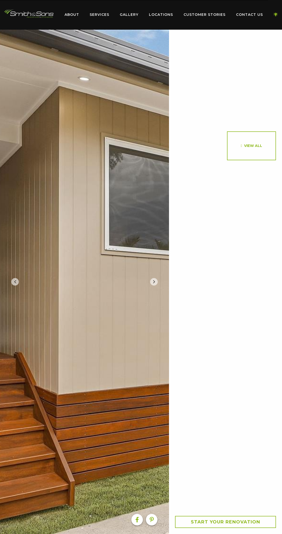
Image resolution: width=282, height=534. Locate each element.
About (72, 14)
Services (99, 14)
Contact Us (249, 14)
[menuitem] (29, 15)
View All (253, 145)
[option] (84, 282)
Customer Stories (204, 14)
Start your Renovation (225, 522)
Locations (161, 14)
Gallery (129, 14)
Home (29, 14)
